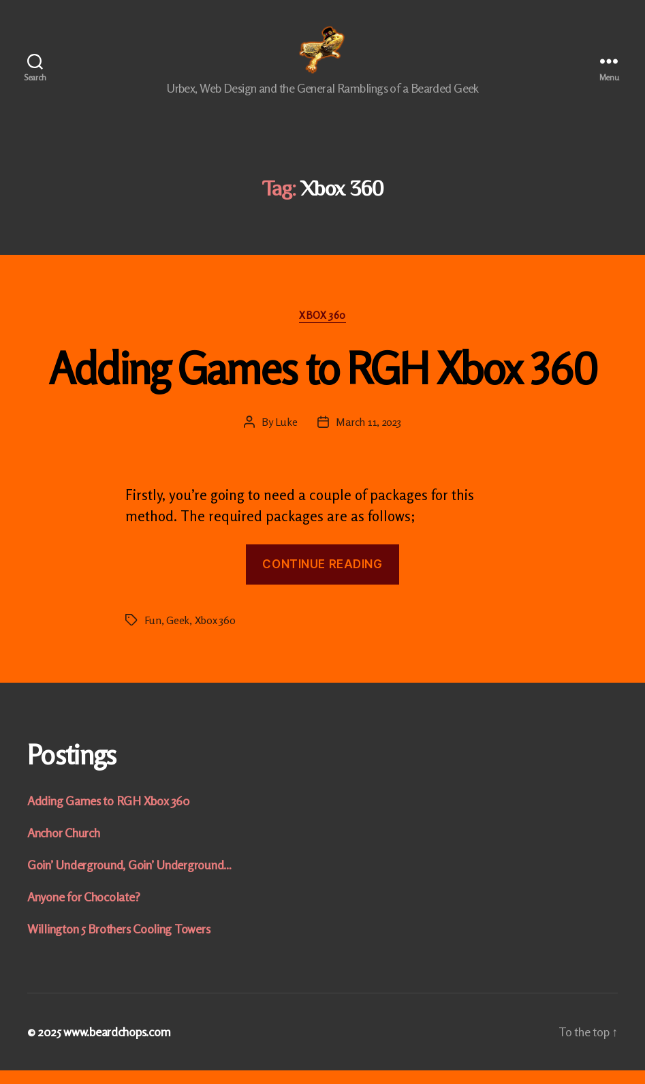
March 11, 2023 (368, 435)
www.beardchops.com (116, 1045)
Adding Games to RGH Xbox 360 (322, 381)
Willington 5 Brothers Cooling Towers (118, 942)
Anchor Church (63, 846)
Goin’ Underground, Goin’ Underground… (129, 878)
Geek (177, 633)
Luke (286, 435)
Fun (152, 633)
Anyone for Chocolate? (83, 910)
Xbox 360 (322, 329)
